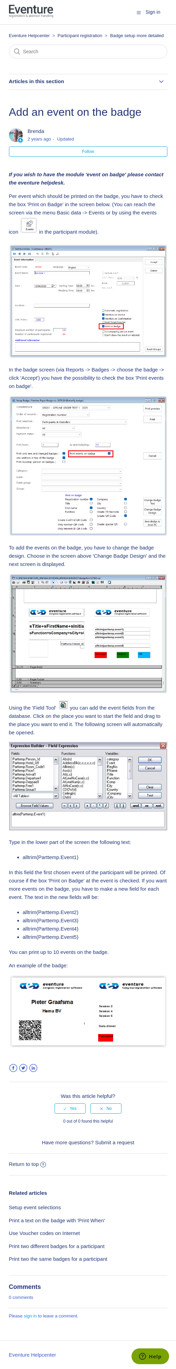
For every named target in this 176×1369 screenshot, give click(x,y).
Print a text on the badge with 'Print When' (57, 1220)
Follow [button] (88, 151)
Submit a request (114, 1142)
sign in (30, 1315)
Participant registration (81, 35)
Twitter (23, 1068)
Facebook (13, 1068)
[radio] (70, 1108)
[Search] (88, 51)
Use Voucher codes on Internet (44, 1233)
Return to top (27, 1164)
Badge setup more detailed (137, 35)
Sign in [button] (153, 12)
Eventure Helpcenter (29, 35)
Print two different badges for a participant (57, 1246)
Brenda (36, 131)
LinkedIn (33, 1068)
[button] (139, 12)
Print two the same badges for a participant (58, 1259)
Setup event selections (35, 1207)
